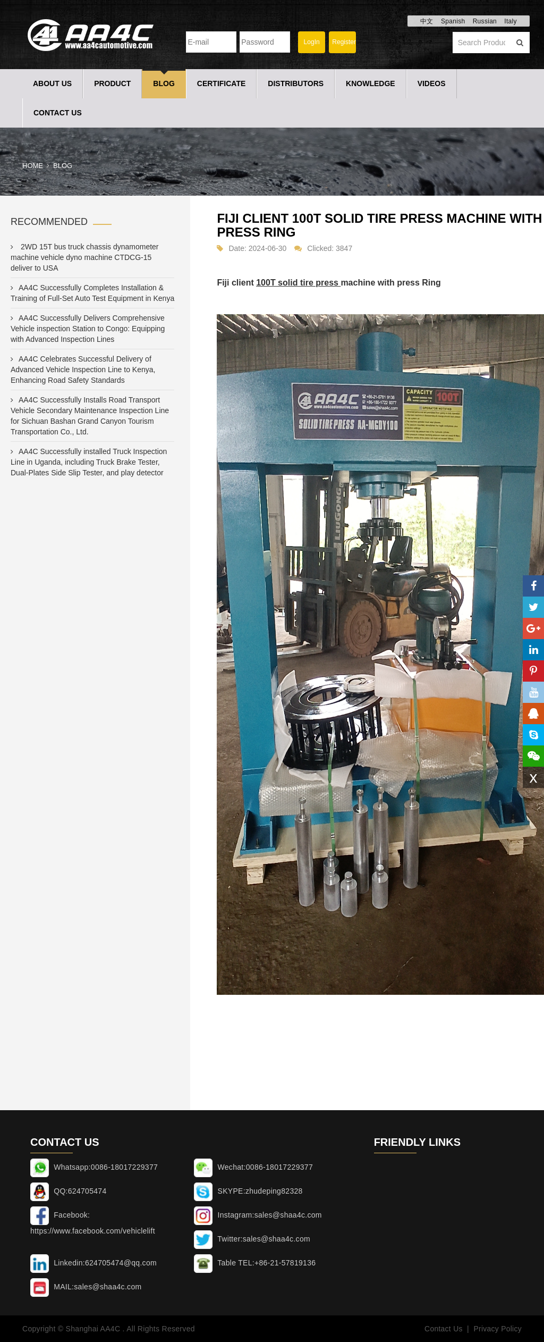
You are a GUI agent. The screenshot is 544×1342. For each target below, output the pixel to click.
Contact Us (57, 112)
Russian (485, 21)
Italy (510, 21)
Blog (163, 83)
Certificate (221, 83)
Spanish (453, 21)
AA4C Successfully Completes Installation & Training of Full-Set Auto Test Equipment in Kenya (92, 293)
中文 (427, 21)
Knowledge (370, 83)
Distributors (296, 83)
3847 (344, 248)
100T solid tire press (298, 282)
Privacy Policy (497, 1328)
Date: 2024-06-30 (257, 248)
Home (32, 166)
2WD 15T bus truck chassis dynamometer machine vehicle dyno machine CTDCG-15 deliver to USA (85, 257)
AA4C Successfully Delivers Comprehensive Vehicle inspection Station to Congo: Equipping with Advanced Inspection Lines (88, 328)
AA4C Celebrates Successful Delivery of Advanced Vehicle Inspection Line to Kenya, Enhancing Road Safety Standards (83, 369)
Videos (432, 83)
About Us (52, 83)
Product (112, 83)
